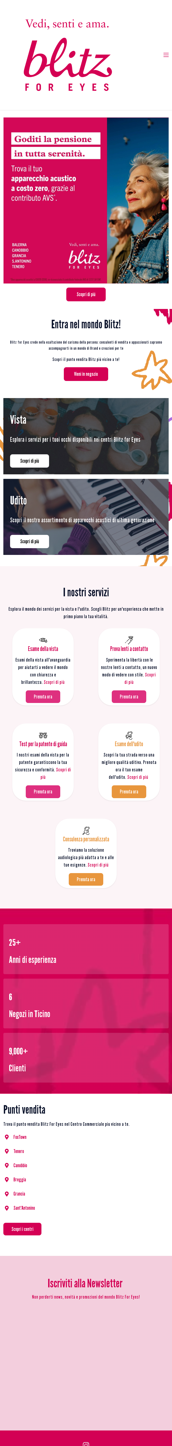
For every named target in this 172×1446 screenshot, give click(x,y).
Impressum (92, 1385)
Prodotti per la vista (48, 1413)
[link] (86, 48)
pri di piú (140, 705)
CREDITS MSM (102, 1426)
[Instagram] (86, 1373)
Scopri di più (54, 610)
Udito (103, 1413)
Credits (102, 1385)
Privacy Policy (75, 1385)
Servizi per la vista (81, 1413)
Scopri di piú (98, 793)
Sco (130, 705)
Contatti (133, 1413)
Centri (116, 1413)
